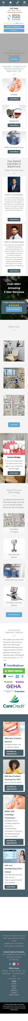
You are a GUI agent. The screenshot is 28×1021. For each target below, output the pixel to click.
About (14, 986)
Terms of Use (18, 1006)
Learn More (14, 59)
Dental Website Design (17, 1008)
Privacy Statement (8, 1006)
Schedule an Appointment (12, 753)
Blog (14, 988)
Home (14, 984)
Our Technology (14, 614)
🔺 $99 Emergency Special (14, 12)
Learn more (14, 219)
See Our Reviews (14, 309)
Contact (14, 992)
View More (14, 424)
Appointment (14, 995)
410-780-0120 (14, 10)
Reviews (14, 990)
